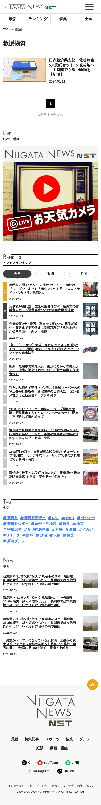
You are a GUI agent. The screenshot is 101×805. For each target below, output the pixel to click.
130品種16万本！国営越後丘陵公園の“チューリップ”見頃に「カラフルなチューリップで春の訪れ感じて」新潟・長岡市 (44, 455)
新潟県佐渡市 (18, 524)
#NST (69, 518)
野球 (29, 535)
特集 (63, 19)
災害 (59, 530)
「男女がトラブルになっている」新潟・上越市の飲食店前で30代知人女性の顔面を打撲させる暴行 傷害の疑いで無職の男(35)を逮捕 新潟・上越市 (39, 644)
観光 (70, 535)
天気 (56, 535)
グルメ (88, 530)
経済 (40, 748)
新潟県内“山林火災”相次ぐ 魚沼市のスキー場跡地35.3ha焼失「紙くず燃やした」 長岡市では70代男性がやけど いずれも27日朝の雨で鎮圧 (39, 580)
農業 (72, 530)
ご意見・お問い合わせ (80, 785)
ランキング (37, 19)
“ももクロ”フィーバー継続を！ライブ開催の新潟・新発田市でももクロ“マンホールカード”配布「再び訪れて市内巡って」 (43, 412)
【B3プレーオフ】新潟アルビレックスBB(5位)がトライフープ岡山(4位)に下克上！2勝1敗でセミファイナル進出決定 (44, 348)
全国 (88, 19)
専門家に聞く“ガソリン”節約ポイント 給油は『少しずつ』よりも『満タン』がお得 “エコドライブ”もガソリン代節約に (44, 288)
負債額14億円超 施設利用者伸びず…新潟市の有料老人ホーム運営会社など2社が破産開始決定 (44, 308)
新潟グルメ (16, 541)
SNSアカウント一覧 (19, 785)
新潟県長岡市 (38, 530)
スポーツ (52, 739)
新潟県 (12, 518)
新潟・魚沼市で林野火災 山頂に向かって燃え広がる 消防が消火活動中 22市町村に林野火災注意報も (44, 370)
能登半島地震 (45, 524)
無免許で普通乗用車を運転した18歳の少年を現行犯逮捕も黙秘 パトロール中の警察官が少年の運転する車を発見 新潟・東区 (44, 434)
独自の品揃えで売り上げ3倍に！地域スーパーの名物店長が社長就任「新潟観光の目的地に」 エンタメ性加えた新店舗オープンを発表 (44, 391)
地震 (80, 524)
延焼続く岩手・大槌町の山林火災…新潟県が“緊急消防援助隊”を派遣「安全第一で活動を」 (44, 474)
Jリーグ (13, 535)
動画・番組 (59, 748)
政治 (43, 535)
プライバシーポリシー (49, 785)
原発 (66, 524)
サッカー (88, 518)
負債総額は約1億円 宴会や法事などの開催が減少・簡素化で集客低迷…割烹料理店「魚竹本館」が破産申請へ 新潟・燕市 (43, 327)
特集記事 (14, 530)
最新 (12, 19)
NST (55, 518)
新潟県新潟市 (35, 518)
